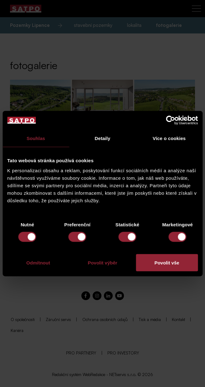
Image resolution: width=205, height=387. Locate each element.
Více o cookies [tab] (169, 138)
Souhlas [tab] (36, 138)
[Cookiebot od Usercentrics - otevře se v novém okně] (170, 120)
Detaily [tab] (102, 138)
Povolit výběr (102, 262)
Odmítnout (38, 262)
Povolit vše (166, 262)
